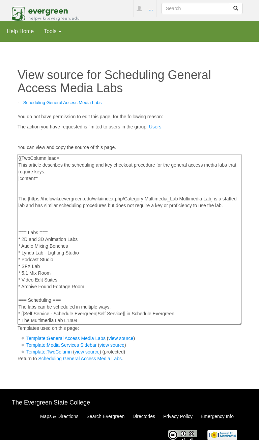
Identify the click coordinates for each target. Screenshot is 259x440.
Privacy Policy (178, 416)
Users (155, 126)
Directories (144, 416)
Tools (52, 31)
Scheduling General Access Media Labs (62, 102)
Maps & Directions (59, 416)
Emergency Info (217, 416)
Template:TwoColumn (49, 352)
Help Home (20, 31)
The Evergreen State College (51, 402)
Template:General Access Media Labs (66, 338)
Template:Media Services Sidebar (61, 345)
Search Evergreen (105, 416)
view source (120, 338)
